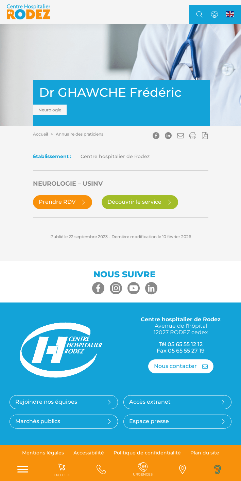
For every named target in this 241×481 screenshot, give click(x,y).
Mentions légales (43, 453)
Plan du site (204, 453)
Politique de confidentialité (147, 453)
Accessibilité (88, 453)
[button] (180, 135)
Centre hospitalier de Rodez (181, 326)
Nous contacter (181, 366)
